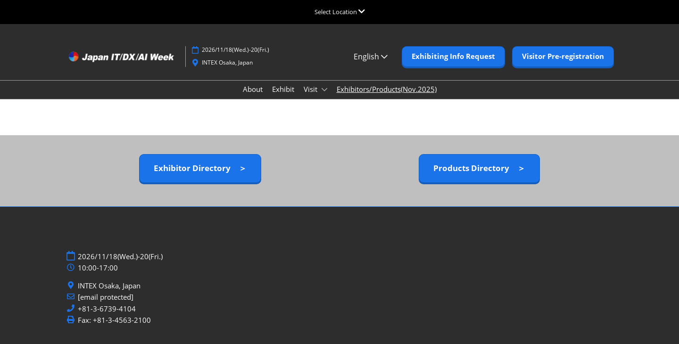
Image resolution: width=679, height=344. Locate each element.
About (253, 89)
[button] (453, 56)
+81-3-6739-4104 (107, 308)
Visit (311, 89)
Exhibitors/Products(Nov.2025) (387, 89)
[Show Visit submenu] (324, 89)
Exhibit (283, 89)
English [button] (371, 56)
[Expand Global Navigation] (340, 12)
